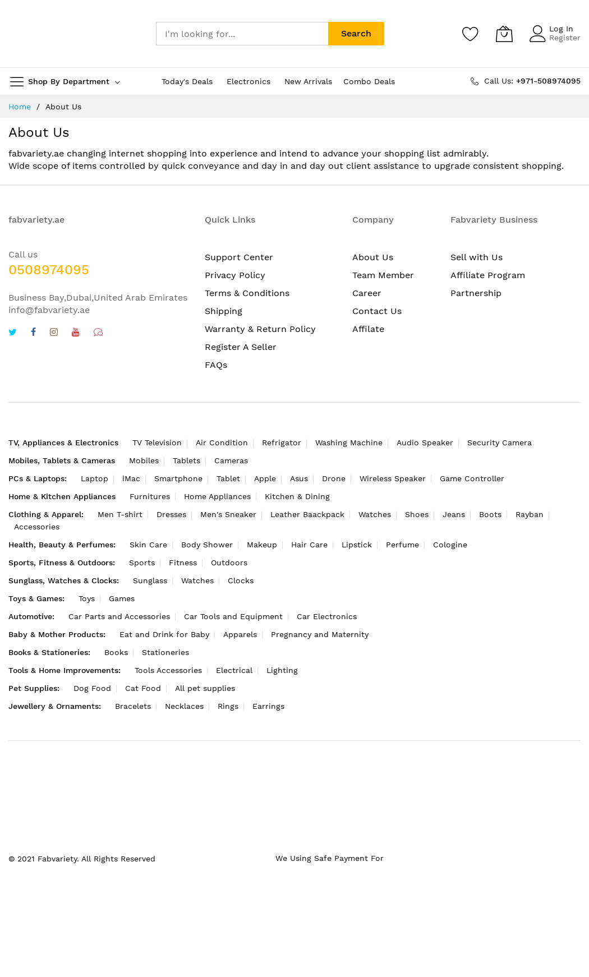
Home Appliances (217, 496)
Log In (561, 28)
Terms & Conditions (247, 293)
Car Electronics (327, 616)
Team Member (383, 275)
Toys (87, 598)
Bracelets (133, 706)
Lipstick (357, 544)
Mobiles (144, 460)
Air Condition (222, 442)
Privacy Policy (235, 275)
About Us (372, 257)
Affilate (368, 329)
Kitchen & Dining (297, 496)
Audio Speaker (425, 442)
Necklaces (184, 706)
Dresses (171, 514)
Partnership (475, 293)
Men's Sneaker (228, 514)
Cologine (450, 544)
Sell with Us (476, 257)
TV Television (157, 442)
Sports (142, 562)
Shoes (417, 514)
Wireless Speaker (393, 478)
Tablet (228, 478)
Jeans (454, 514)
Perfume (402, 544)
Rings (228, 706)
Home (19, 106)
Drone (334, 478)
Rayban (530, 514)
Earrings (268, 706)
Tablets (186, 460)
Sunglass (150, 580)
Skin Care (148, 544)
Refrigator (281, 442)
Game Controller (472, 478)
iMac (131, 478)
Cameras (231, 460)
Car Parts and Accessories (119, 616)
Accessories (36, 526)
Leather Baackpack (307, 514)
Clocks (241, 580)
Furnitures (150, 496)
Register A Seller (241, 347)
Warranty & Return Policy (260, 329)
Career (366, 293)
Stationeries (165, 652)
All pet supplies (205, 688)
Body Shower (207, 544)
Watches (374, 514)
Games (122, 598)
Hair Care (309, 544)
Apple (265, 478)
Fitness (183, 562)
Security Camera (499, 442)
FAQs (216, 365)
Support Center (239, 257)
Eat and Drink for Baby (164, 634)
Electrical (234, 670)
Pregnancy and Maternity (320, 634)
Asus (299, 478)
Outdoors (229, 562)
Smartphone (178, 478)
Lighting (282, 670)
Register (565, 37)
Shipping (223, 311)
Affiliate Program (487, 275)
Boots (490, 514)
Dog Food (92, 688)
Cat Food (143, 688)
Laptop (94, 478)
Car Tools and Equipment (233, 616)
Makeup (262, 544)
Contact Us (377, 311)
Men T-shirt (120, 514)
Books (116, 652)
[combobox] (242, 33)
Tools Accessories (168, 670)
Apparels (240, 634)
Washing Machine (349, 442)
